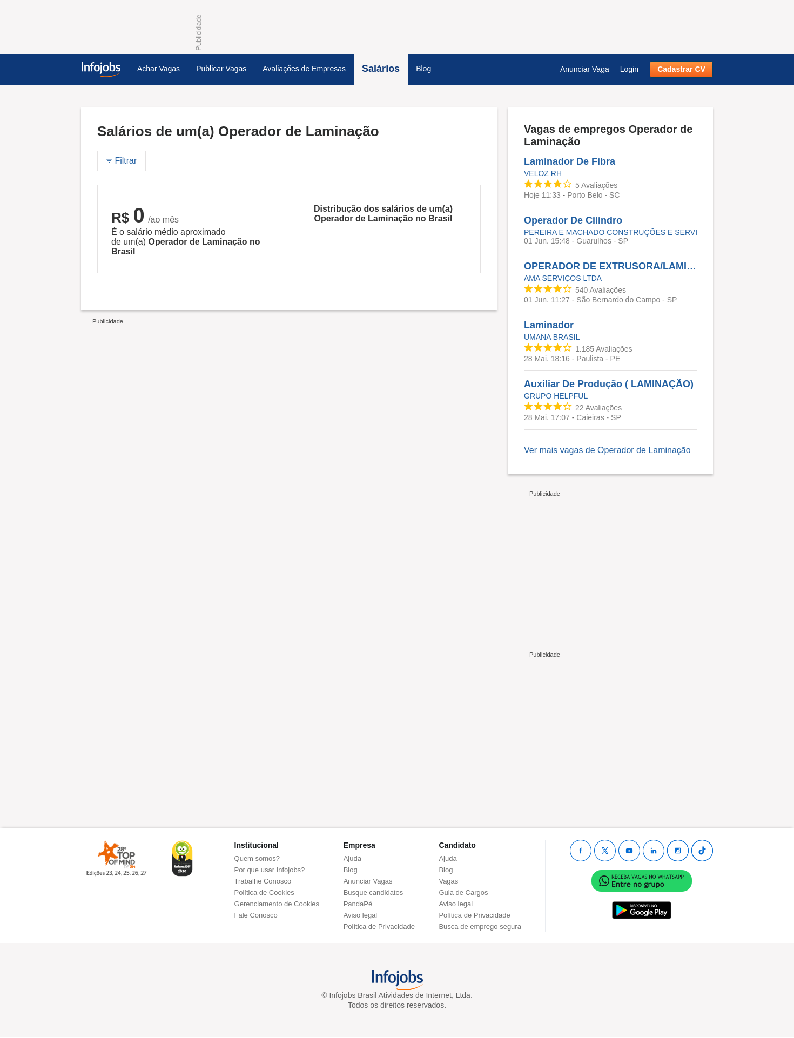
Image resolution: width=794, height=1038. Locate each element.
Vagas (448, 881)
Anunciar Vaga (584, 69)
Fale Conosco (256, 915)
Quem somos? (257, 858)
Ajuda (352, 858)
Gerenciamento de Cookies (277, 904)
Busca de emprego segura (480, 926)
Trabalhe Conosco (263, 881)
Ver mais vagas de (607, 450)
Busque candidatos (373, 892)
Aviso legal (361, 915)
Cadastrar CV (681, 69)
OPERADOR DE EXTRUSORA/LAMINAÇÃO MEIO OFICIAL (610, 266)
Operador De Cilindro (573, 220)
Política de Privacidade (379, 926)
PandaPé (358, 904)
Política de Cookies (264, 892)
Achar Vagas (158, 68)
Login (629, 69)
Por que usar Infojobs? (269, 870)
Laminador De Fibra (569, 161)
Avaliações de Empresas (304, 68)
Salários (381, 68)
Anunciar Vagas (368, 881)
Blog (423, 68)
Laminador (549, 325)
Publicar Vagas (221, 68)
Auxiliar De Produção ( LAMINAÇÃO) (609, 384)
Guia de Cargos (463, 892)
